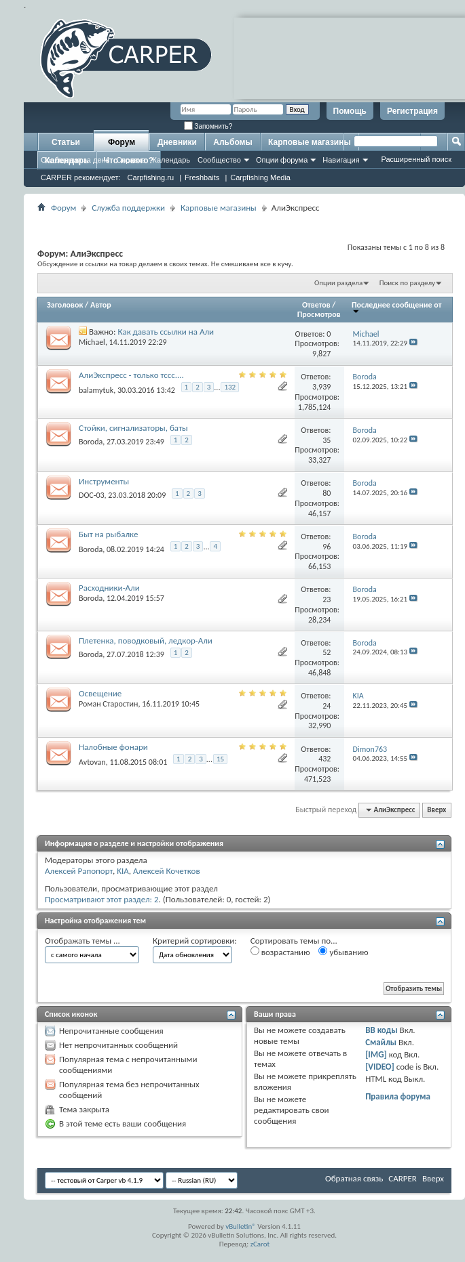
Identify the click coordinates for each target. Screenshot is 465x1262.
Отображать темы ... (82, 940)
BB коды (381, 1030)
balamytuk (96, 389)
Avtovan (92, 762)
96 (326, 546)
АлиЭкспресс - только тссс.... (131, 375)
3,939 (321, 387)
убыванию (343, 951)
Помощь (350, 111)
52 (326, 652)
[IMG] (376, 1054)
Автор (100, 305)
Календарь (171, 160)
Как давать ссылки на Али (165, 332)
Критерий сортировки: (195, 940)
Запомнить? (208, 126)
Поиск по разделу (407, 282)
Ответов (316, 305)
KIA (123, 871)
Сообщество (219, 160)
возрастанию (280, 951)
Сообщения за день (75, 160)
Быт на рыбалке (108, 534)
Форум (121, 142)
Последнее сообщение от (396, 307)
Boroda (91, 441)
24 (326, 706)
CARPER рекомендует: (81, 177)
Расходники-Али (109, 588)
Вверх (436, 809)
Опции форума (282, 160)
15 (220, 759)
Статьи (66, 142)
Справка (130, 160)
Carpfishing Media (260, 177)
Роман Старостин (108, 704)
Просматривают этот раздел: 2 (102, 899)
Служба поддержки (128, 208)
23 (326, 599)
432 (324, 758)
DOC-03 (92, 495)
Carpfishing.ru (151, 177)
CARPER (402, 1178)
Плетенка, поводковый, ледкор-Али (145, 640)
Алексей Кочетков (166, 871)
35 (326, 440)
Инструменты (104, 481)
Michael (92, 342)
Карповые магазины (309, 142)
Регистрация (412, 111)
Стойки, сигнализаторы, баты (133, 428)
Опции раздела (338, 282)
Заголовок (65, 305)
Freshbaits (202, 177)
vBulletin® (240, 1226)
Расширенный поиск (416, 159)
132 (230, 387)
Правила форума (397, 1096)
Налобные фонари (113, 747)
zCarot (260, 1244)
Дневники (177, 142)
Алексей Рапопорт (79, 871)
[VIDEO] (379, 1066)
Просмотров (319, 314)
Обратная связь (354, 1178)
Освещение (100, 693)
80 (326, 493)
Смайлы (380, 1042)
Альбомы (232, 142)
